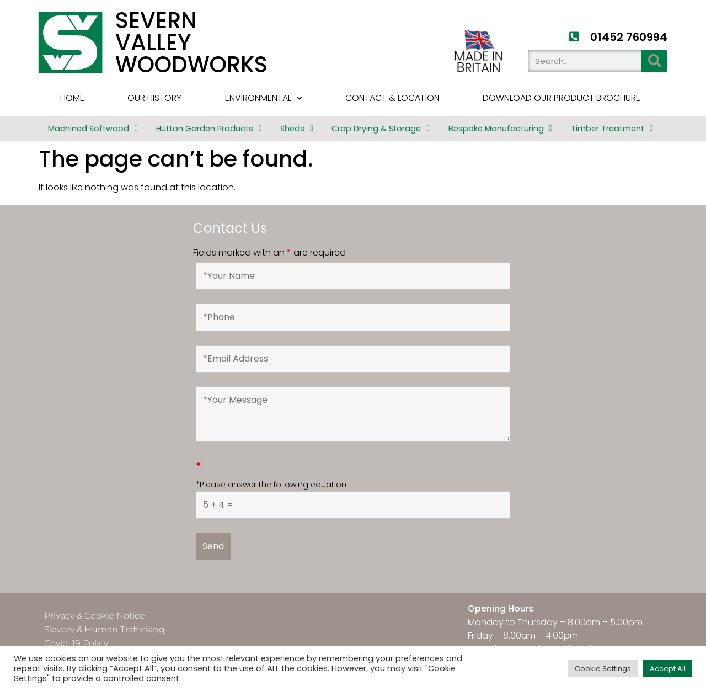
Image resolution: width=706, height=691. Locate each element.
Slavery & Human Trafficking (104, 629)
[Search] (654, 61)
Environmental (263, 98)
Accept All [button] (668, 668)
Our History (154, 98)
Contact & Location (392, 98)
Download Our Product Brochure (561, 98)
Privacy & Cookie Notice (94, 615)
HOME (72, 98)
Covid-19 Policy (76, 643)
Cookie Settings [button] (603, 668)
